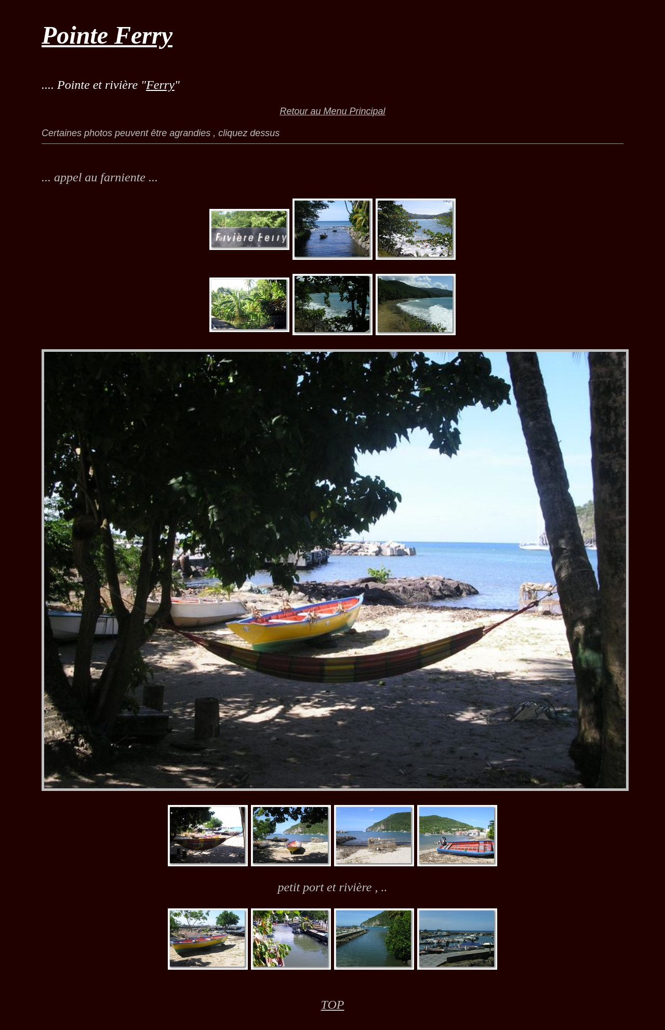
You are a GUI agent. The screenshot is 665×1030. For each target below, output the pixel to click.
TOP (332, 1004)
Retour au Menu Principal (332, 111)
